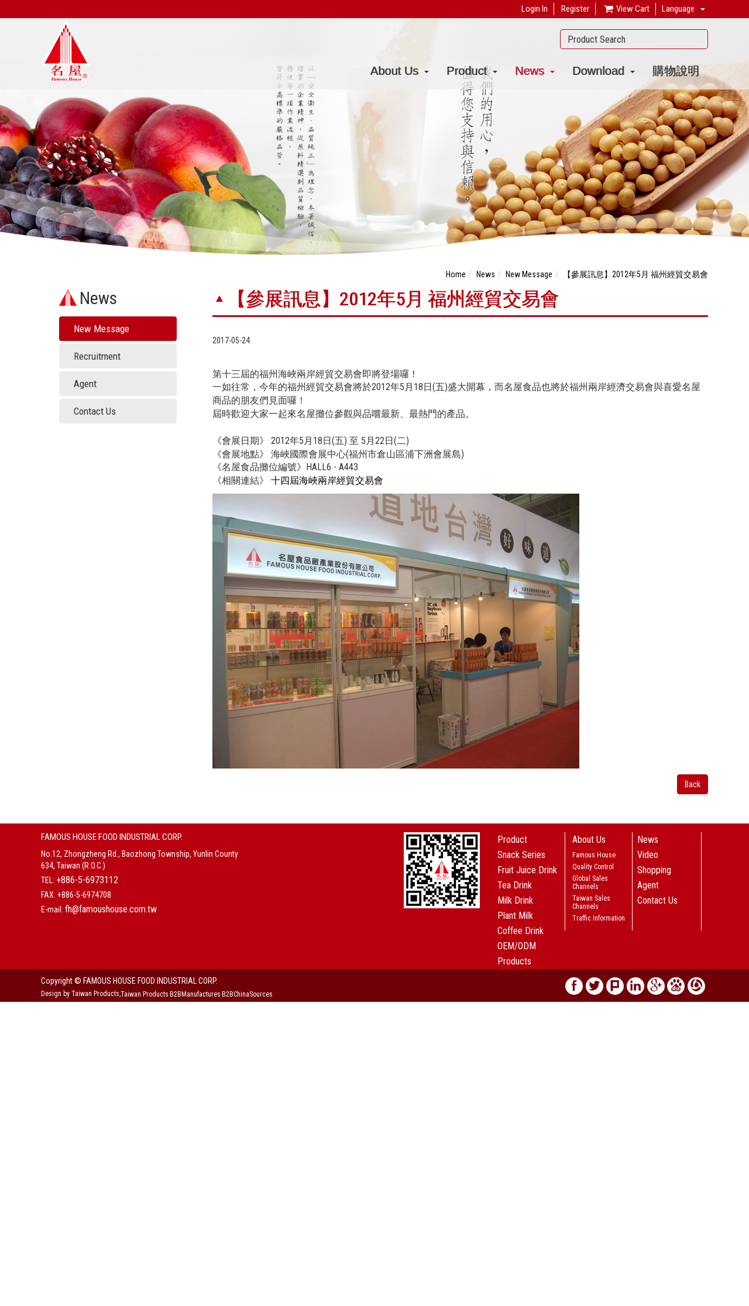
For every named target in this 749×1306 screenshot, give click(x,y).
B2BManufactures (195, 994)
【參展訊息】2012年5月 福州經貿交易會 (635, 274)
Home (456, 274)
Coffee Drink (520, 930)
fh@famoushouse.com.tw (111, 909)
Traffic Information (598, 918)
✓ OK (270, 1300)
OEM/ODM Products (516, 953)
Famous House (594, 855)
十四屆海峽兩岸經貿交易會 (327, 480)
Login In (534, 9)
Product (471, 70)
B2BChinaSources (247, 994)
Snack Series (521, 854)
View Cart (626, 9)
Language (678, 9)
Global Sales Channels (590, 882)
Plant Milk (515, 915)
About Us (399, 70)
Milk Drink (515, 900)
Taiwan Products (145, 994)
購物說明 (675, 70)
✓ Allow (14, 1031)
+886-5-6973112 (87, 879)
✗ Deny (12, 1042)
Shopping (654, 870)
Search (696, 39)
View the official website (85, 1113)
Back (692, 784)
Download (603, 70)
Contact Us (95, 411)
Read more (22, 1113)
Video (647, 854)
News (535, 70)
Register (575, 9)
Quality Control (593, 867)
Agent (85, 384)
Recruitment (97, 356)
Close (9, 1007)
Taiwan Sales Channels (591, 902)
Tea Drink (514, 885)
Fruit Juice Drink (527, 870)
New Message (101, 329)
